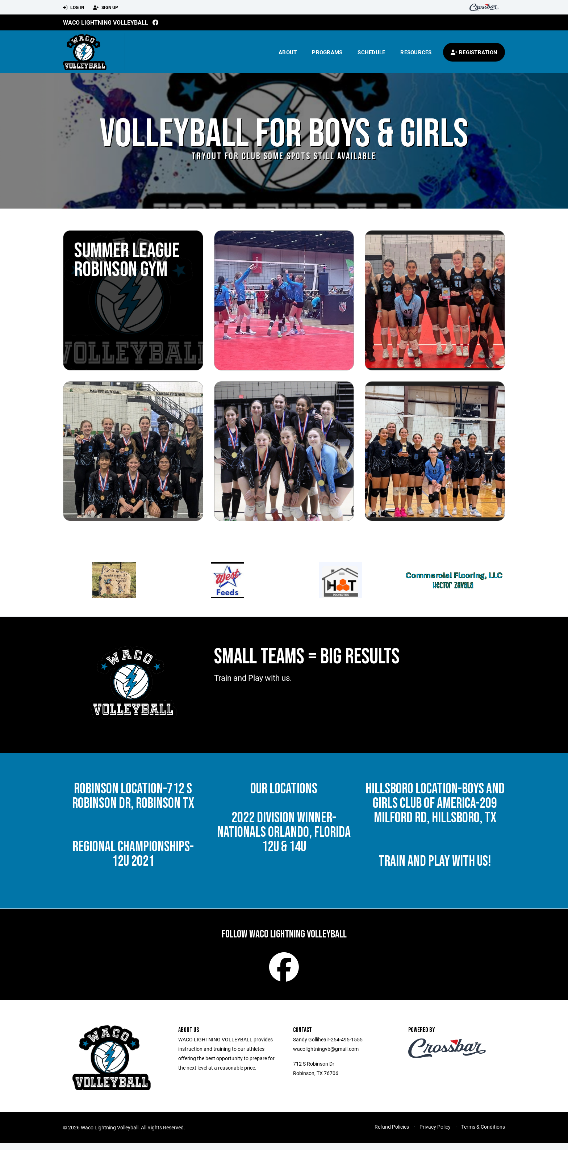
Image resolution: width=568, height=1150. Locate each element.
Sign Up (105, 7)
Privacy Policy (435, 1133)
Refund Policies (392, 1133)
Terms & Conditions (483, 1133)
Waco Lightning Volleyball (105, 22)
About (288, 52)
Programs (327, 52)
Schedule (371, 52)
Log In (73, 7)
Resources (415, 52)
